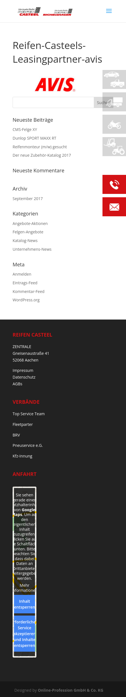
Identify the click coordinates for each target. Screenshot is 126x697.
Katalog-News (25, 240)
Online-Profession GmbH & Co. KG (70, 690)
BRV (16, 435)
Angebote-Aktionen (30, 223)
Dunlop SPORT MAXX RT (34, 138)
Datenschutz (24, 377)
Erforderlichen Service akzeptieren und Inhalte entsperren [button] (24, 633)
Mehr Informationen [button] (24, 588)
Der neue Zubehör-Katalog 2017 (42, 155)
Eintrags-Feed (25, 282)
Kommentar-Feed (29, 291)
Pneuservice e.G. (28, 445)
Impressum (23, 370)
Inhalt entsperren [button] (24, 604)
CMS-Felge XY (25, 129)
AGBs (17, 383)
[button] (10, 687)
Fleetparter (23, 424)
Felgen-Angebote (28, 231)
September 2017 (28, 198)
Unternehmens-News (32, 249)
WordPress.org (26, 299)
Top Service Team (29, 413)
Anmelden (22, 274)
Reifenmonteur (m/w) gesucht (40, 146)
